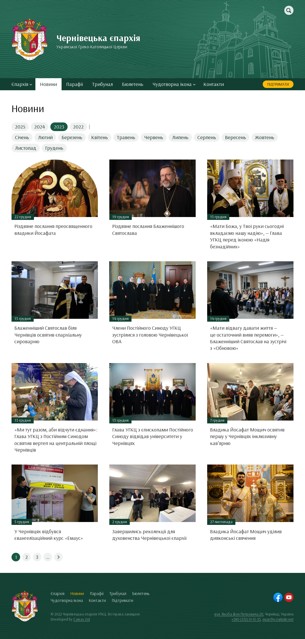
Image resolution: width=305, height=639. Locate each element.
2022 (78, 126)
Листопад (25, 148)
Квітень (99, 137)
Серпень (206, 137)
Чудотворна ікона (173, 84)
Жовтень (264, 137)
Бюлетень (132, 84)
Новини (48, 84)
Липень (180, 137)
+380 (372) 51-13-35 (246, 619)
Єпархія (22, 84)
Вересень (235, 137)
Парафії (74, 84)
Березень (72, 137)
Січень (22, 137)
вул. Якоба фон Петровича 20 (238, 614)
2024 (39, 126)
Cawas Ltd (81, 619)
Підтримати (278, 84)
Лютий (45, 137)
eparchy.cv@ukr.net (277, 619)
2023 (59, 126)
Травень (126, 137)
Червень (153, 137)
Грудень (54, 148)
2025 (20, 126)
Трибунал (102, 84)
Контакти (213, 84)
